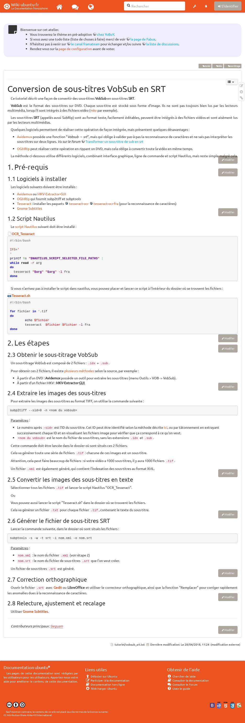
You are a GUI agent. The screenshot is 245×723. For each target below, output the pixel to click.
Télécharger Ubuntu (101, 688)
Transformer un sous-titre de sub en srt (114, 141)
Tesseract (24, 203)
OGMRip (23, 148)
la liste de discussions (162, 44)
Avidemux (24, 136)
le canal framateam (85, 44)
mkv (93, 110)
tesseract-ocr (79, 203)
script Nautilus (26, 226)
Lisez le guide (178, 688)
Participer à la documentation (107, 680)
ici (165, 427)
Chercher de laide (181, 676)
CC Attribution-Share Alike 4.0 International (28, 715)
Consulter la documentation (188, 680)
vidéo (217, 66)
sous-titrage (232, 66)
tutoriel (205, 66)
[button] (194, 6)
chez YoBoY (105, 34)
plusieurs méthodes (79, 371)
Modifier (229, 160)
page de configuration (75, 48)
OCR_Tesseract (23, 233)
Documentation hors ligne (105, 684)
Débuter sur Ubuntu (101, 676)
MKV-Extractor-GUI (51, 194)
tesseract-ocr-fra (106, 203)
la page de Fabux (142, 39)
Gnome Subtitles (29, 208)
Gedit (58, 587)
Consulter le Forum (182, 684)
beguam (57, 626)
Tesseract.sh (21, 295)
